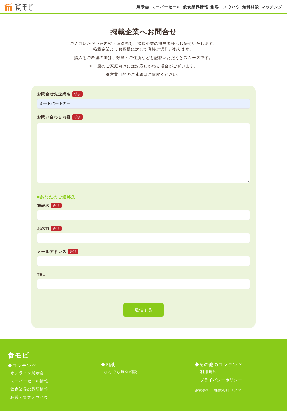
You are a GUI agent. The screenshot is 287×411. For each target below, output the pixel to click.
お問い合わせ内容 (60, 117)
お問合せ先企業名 (143, 102)
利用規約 (208, 371)
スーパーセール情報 (29, 381)
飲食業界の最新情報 (29, 389)
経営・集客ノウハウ (29, 397)
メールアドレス (143, 259)
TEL (143, 282)
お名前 (143, 236)
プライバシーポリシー (221, 380)
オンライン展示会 (27, 373)
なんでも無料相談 (120, 371)
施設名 (143, 213)
